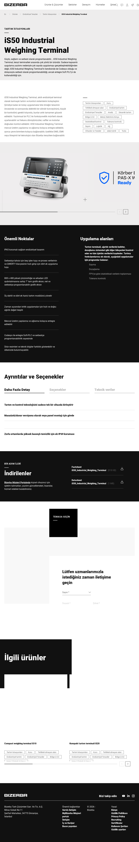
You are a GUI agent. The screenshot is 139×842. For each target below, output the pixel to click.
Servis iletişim (69, 809)
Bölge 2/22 (89, 117)
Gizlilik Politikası (119, 813)
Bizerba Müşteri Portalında (17, 482)
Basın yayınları (69, 826)
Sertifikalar (116, 822)
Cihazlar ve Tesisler (93, 131)
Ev (5, 14)
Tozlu (124, 131)
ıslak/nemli (111, 131)
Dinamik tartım (125, 112)
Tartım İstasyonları (49, 14)
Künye (114, 809)
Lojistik (99, 126)
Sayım (87, 126)
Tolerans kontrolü (114, 121)
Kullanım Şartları (119, 826)
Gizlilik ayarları (118, 829)
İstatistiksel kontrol (93, 121)
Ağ (109, 126)
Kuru (109, 103)
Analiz (110, 112)
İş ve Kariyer (68, 822)
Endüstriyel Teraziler (30, 14)
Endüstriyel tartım (116, 107)
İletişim (66, 819)
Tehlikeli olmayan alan (94, 107)
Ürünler (15, 14)
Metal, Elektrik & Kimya (109, 117)
